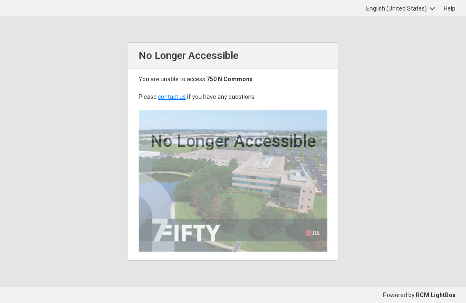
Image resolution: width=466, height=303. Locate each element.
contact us (172, 96)
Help (449, 8)
